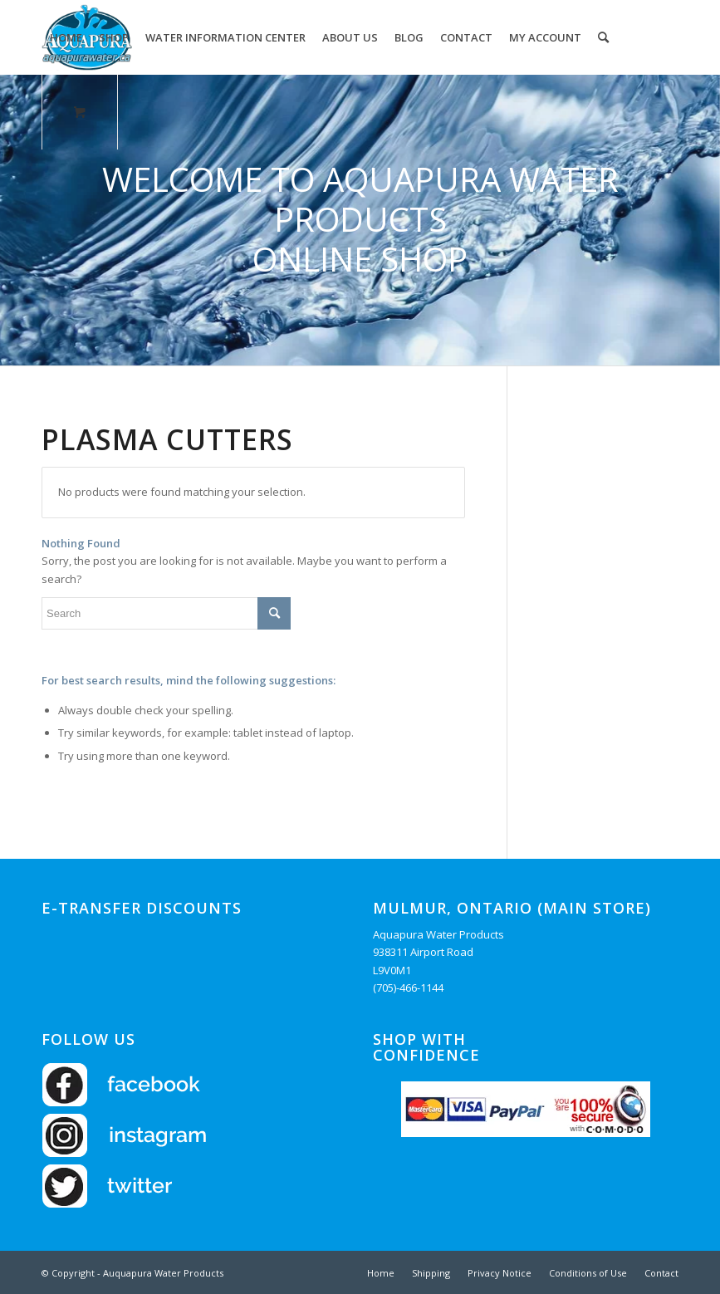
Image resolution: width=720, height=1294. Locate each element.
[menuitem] (66, 37)
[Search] (603, 37)
